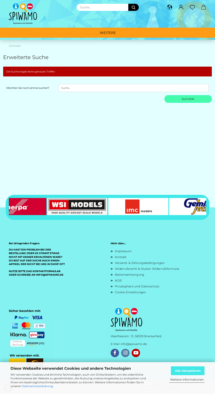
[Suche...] (133, 7)
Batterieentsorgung (129, 274)
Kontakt (121, 257)
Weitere (108, 33)
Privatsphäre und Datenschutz (137, 286)
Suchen (188, 99)
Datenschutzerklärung (37, 386)
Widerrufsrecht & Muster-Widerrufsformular (147, 269)
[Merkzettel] (192, 7)
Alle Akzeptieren (188, 371)
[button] (169, 7)
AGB (118, 280)
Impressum (123, 251)
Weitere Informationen (187, 379)
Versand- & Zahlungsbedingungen (140, 263)
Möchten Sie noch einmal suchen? (27, 87)
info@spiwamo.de (134, 344)
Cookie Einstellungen (130, 292)
